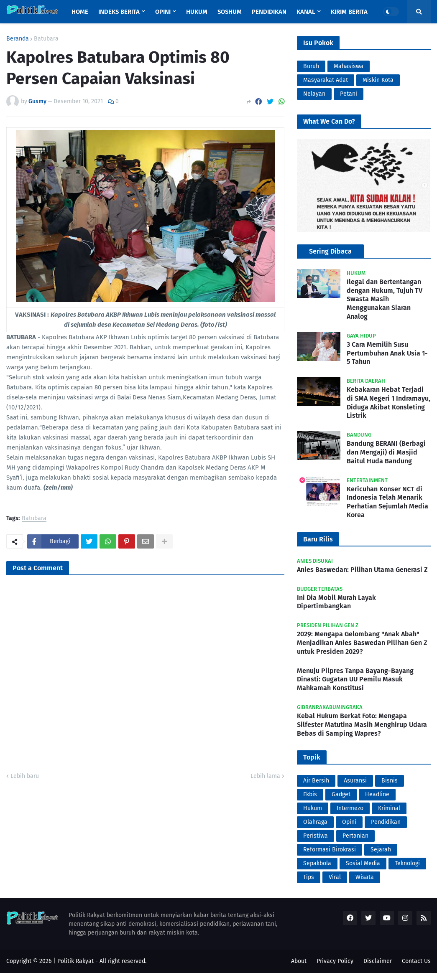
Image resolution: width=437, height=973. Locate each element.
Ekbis (310, 794)
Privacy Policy (335, 961)
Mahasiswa (348, 66)
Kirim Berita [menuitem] (349, 11)
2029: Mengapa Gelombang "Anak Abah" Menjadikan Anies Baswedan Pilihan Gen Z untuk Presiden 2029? (362, 642)
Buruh (311, 66)
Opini (349, 822)
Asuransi (355, 780)
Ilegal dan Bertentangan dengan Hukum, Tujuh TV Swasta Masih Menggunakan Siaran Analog (384, 299)
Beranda (17, 39)
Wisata (364, 877)
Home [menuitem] (80, 11)
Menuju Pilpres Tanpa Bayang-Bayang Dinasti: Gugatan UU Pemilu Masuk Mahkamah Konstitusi (355, 679)
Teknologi (407, 863)
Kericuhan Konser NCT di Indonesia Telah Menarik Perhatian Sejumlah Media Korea (387, 502)
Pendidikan (386, 822)
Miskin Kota (378, 80)
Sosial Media (363, 863)
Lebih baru (24, 776)
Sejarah (381, 849)
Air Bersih (316, 780)
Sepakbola (317, 863)
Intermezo (350, 808)
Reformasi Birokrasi (329, 849)
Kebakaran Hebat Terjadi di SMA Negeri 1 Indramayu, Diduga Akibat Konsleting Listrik (388, 402)
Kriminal (389, 808)
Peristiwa (315, 835)
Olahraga (315, 822)
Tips (308, 877)
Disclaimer (377, 961)
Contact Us (416, 961)
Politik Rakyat (75, 961)
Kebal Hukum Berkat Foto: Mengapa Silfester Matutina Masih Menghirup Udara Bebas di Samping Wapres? (362, 724)
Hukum (312, 808)
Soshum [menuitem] (229, 11)
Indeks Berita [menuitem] (119, 11)
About (299, 961)
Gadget (341, 794)
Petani (348, 93)
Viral (335, 877)
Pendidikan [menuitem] (269, 11)
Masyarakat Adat (325, 80)
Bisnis (389, 780)
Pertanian (355, 835)
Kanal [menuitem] (305, 11)
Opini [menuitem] (163, 11)
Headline (377, 794)
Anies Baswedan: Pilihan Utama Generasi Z (362, 570)
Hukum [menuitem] (196, 11)
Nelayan (314, 93)
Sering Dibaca (330, 251)
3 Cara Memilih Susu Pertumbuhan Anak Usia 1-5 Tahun (387, 353)
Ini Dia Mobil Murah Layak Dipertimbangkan (336, 602)
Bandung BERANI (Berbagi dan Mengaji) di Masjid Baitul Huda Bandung (386, 452)
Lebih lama (265, 776)
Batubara (46, 39)
